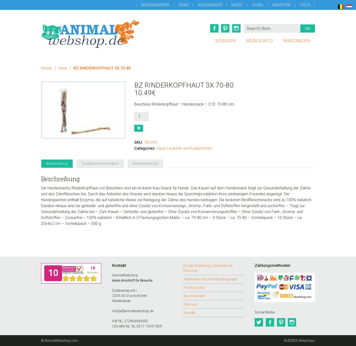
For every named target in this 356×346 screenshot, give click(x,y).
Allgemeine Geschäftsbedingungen (210, 279)
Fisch (305, 4)
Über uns (190, 304)
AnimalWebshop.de (90, 34)
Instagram (236, 28)
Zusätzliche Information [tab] (100, 163)
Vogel (258, 4)
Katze (237, 4)
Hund (183, 4)
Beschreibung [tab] (57, 163)
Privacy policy (194, 288)
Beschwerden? (194, 296)
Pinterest (225, 28)
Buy (138, 128)
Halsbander (210, 4)
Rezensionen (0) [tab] (145, 163)
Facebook (214, 28)
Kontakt (189, 313)
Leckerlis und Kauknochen (189, 148)
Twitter (259, 322)
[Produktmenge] (141, 116)
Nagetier (281, 4)
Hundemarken (155, 4)
